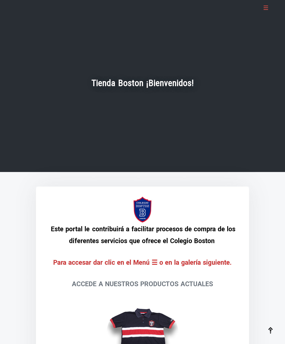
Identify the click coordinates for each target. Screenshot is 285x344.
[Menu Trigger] (266, 8)
